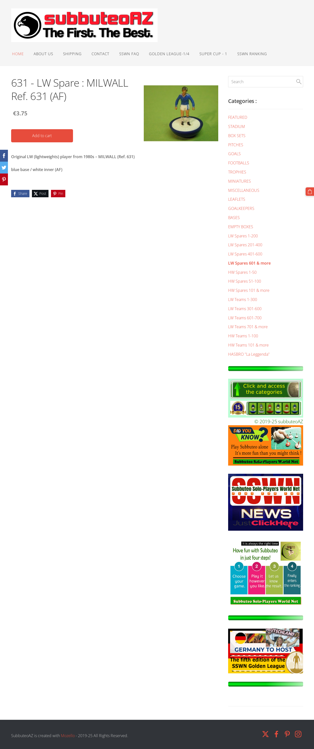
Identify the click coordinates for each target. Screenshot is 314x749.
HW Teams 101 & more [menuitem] (248, 345)
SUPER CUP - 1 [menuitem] (213, 53)
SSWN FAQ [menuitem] (129, 53)
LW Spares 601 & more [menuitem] (249, 263)
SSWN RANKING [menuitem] (252, 53)
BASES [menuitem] (234, 217)
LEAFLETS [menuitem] (236, 199)
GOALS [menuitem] (234, 153)
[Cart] (310, 191)
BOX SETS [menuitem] (236, 135)
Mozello (68, 735)
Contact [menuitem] (100, 53)
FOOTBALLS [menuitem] (238, 163)
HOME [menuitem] (18, 53)
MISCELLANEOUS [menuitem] (243, 190)
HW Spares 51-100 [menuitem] (244, 281)
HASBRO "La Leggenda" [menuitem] (249, 354)
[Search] (265, 81)
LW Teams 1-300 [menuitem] (242, 299)
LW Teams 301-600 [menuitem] (245, 308)
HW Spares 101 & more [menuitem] (248, 290)
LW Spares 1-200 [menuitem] (243, 236)
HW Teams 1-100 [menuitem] (243, 336)
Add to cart (42, 135)
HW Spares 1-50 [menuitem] (242, 272)
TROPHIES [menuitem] (237, 172)
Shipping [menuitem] (72, 53)
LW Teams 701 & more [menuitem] (248, 326)
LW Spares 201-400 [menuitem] (245, 245)
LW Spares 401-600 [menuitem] (245, 254)
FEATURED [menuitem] (237, 117)
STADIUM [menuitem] (236, 126)
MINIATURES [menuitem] (239, 181)
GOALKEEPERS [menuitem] (241, 208)
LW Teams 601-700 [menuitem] (245, 318)
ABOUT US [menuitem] (43, 53)
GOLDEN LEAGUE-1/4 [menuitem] (169, 53)
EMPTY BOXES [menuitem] (240, 226)
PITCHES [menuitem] (235, 145)
